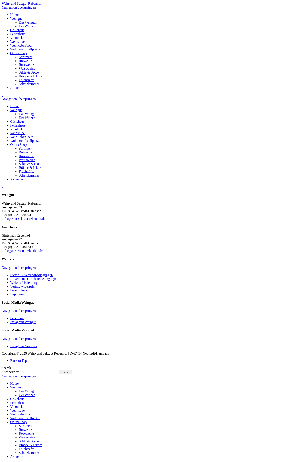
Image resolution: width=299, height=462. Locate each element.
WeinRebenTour (21, 414)
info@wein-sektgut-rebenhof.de (23, 219)
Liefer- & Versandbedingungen (31, 275)
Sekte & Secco (29, 441)
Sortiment (25, 426)
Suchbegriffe (10, 372)
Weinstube (17, 410)
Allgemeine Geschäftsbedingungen (34, 279)
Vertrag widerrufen (23, 286)
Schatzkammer (29, 453)
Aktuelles (16, 456)
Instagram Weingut (23, 322)
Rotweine (25, 429)
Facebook (17, 318)
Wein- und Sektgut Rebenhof (21, 3)
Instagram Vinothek (23, 346)
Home (14, 383)
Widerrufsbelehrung (24, 282)
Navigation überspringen (19, 7)
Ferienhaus (17, 403)
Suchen (65, 372)
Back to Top (18, 360)
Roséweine (26, 433)
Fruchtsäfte (26, 449)
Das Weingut (27, 391)
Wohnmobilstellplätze (25, 418)
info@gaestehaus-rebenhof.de (22, 251)
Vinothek (16, 406)
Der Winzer (27, 395)
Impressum (17, 294)
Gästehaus (17, 399)
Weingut (16, 387)
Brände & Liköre (30, 445)
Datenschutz (18, 290)
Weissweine (27, 437)
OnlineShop (18, 422)
